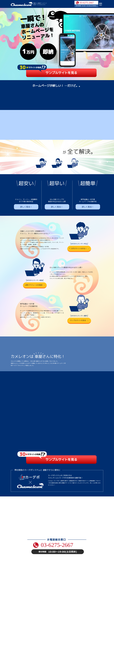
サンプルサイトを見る (61, 73)
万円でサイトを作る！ (78, 226)
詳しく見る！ (26, 184)
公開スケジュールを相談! (34, 263)
